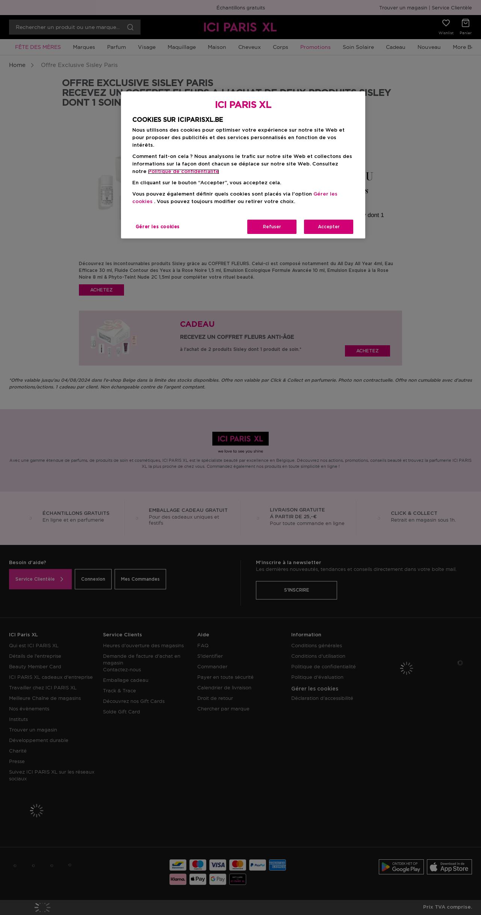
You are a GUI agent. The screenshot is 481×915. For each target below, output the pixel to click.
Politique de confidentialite (183, 171)
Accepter (329, 227)
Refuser (272, 227)
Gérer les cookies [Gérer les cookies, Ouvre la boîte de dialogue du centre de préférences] (158, 227)
